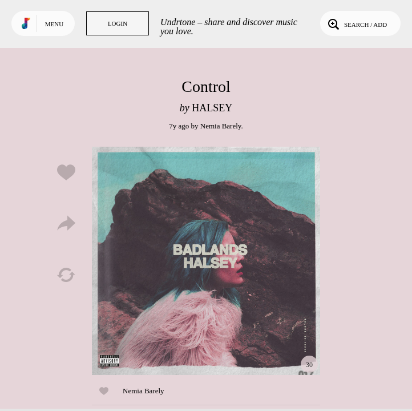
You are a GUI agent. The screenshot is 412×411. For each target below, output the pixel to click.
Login (117, 23)
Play (206, 261)
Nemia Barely (220, 126)
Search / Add (356, 23)
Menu (54, 24)
